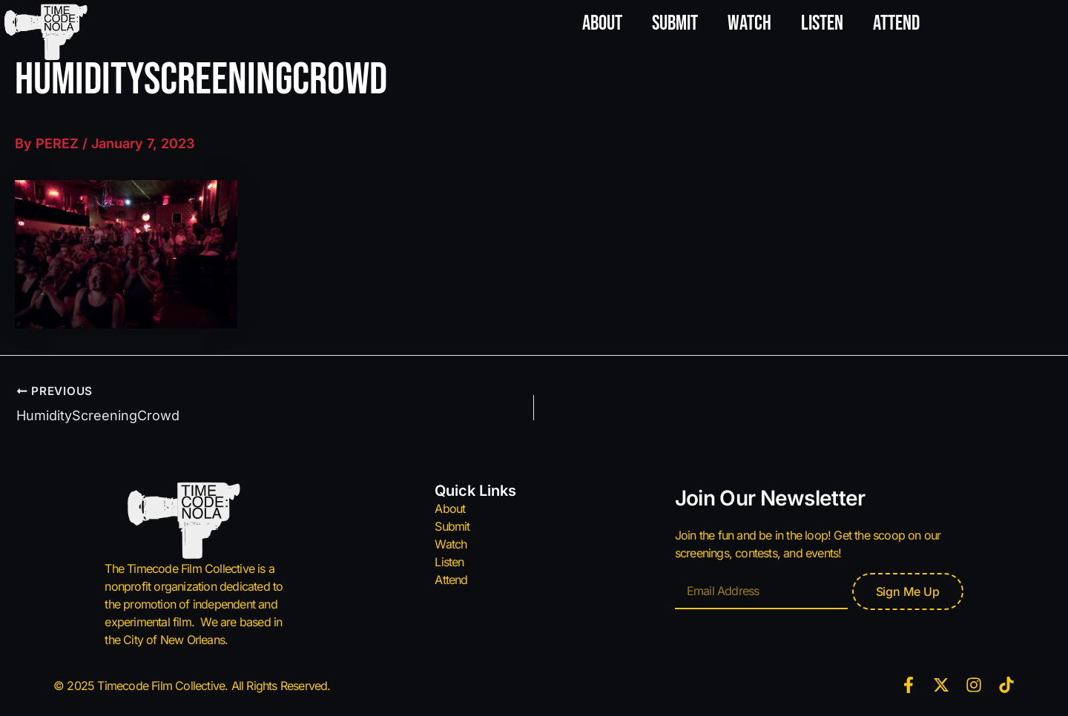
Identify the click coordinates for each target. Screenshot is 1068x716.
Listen (822, 23)
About (602, 23)
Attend (896, 23)
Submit (675, 23)
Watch (749, 23)
